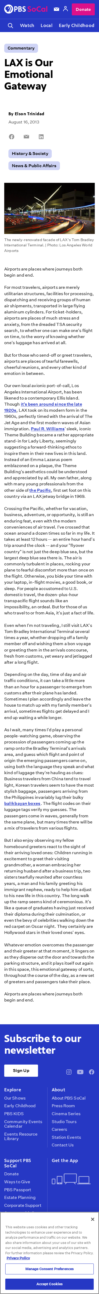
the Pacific (40, 490)
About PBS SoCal (69, 1098)
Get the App (65, 1160)
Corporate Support (22, 1205)
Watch (27, 25)
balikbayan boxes (22, 803)
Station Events (66, 1137)
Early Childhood (76, 25)
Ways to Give (17, 1182)
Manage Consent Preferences (49, 1269)
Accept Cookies (49, 1284)
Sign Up (21, 1070)
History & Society (30, 153)
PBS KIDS (14, 1113)
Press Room (63, 1106)
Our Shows (15, 1098)
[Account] (65, 9)
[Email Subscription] (56, 9)
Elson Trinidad (29, 113)
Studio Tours (64, 1121)
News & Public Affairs (34, 165)
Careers (59, 1129)
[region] (49, 1253)
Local (46, 25)
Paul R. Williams (48, 428)
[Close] (92, 1219)
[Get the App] (71, 1179)
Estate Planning (20, 1197)
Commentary (21, 48)
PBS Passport (17, 1189)
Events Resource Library (20, 1136)
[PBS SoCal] (26, 9)
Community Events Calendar (23, 1124)
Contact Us (63, 1145)
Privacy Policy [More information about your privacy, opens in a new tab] (18, 1258)
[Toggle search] (10, 25)
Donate (83, 9)
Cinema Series (66, 1113)
